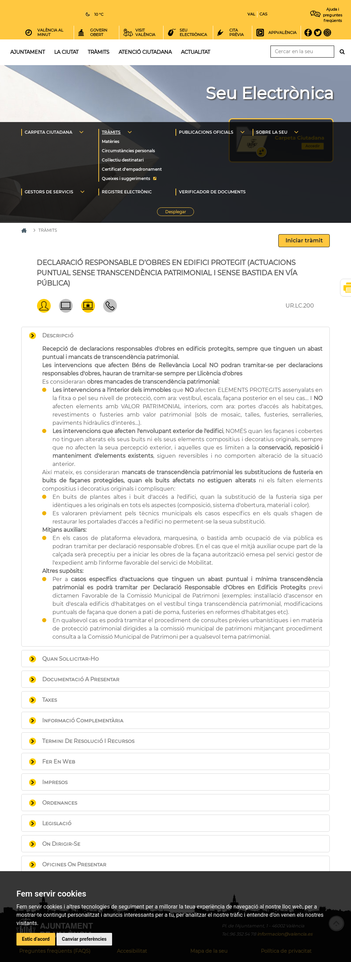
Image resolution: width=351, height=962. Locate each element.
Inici (177, 13)
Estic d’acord (36, 939)
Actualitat (195, 52)
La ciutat (66, 52)
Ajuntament (27, 52)
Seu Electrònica (270, 93)
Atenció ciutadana (145, 52)
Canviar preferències (84, 939)
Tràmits (98, 52)
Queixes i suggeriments (126, 178)
